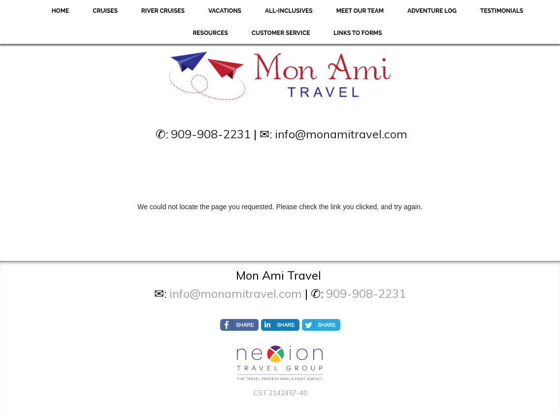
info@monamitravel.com (341, 134)
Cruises (105, 10)
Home (60, 10)
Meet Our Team (360, 10)
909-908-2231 (211, 134)
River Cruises (163, 10)
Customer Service (281, 33)
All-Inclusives (289, 10)
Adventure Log (432, 10)
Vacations (224, 10)
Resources (210, 33)
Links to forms (357, 33)
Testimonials (501, 10)
